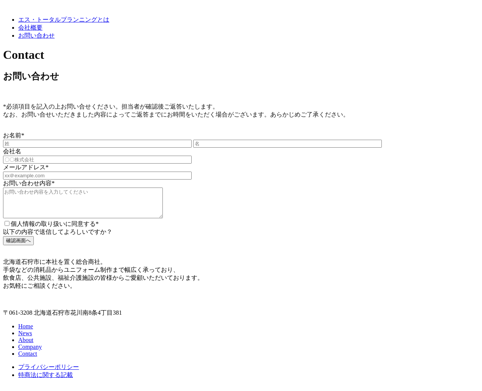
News (25, 339)
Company (30, 352)
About (25, 345)
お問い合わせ (36, 35)
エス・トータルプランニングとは (63, 19)
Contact (27, 359)
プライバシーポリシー (48, 372)
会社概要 (30, 27)
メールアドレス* (26, 167)
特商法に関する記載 (45, 380)
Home (25, 332)
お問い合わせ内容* (29, 183)
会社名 (12, 151)
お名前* (13, 135)
